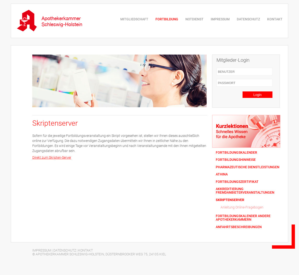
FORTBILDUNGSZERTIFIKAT (237, 182)
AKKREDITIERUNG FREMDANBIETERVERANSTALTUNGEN (245, 190)
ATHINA (222, 174)
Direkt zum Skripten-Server (51, 157)
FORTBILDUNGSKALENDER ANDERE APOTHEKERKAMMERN (243, 217)
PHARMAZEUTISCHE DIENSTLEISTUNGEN (247, 167)
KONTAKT (274, 19)
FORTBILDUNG (166, 19)
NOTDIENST (194, 19)
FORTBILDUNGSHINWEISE (236, 160)
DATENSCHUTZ (248, 19)
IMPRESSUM (220, 19)
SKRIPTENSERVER (230, 200)
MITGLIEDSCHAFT (134, 19)
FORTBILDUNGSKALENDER (236, 152)
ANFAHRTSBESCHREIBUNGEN (239, 227)
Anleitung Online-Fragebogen (242, 207)
